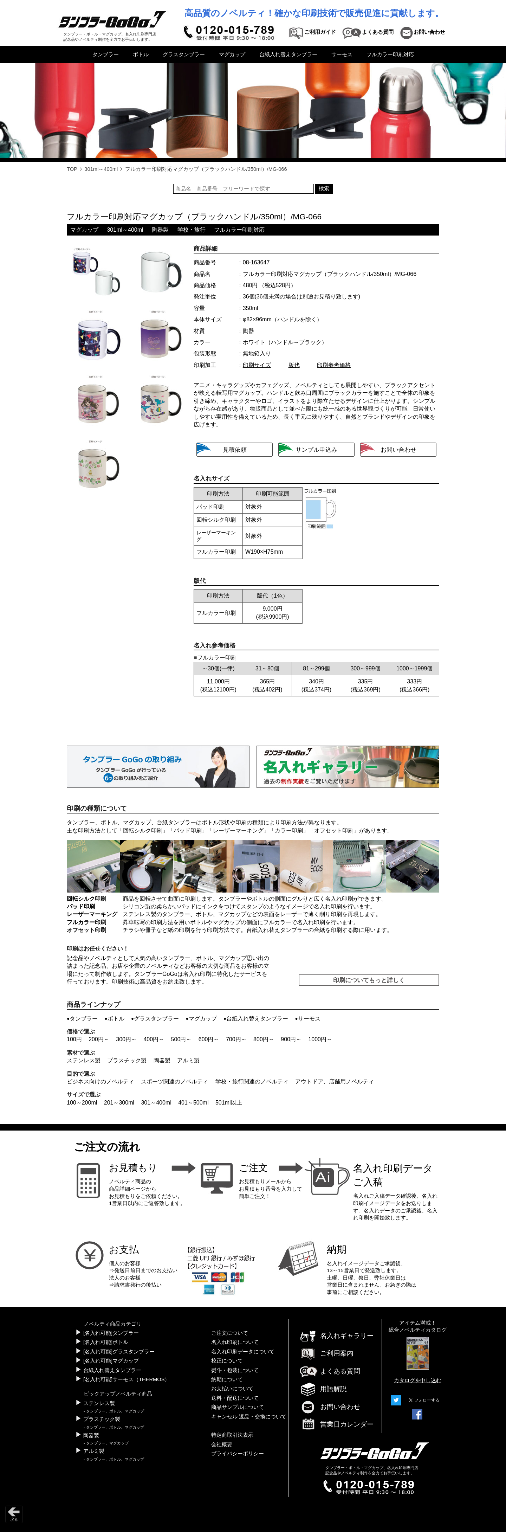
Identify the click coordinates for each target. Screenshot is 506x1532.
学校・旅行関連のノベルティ (251, 1081)
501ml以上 (228, 1103)
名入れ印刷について (235, 1342)
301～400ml (156, 1103)
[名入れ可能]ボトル (105, 1342)
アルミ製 (188, 1060)
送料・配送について (235, 1398)
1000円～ (320, 1039)
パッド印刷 (188, 830)
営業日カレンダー (336, 1425)
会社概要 (221, 1444)
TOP (72, 169)
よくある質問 (329, 1371)
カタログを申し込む (417, 1380)
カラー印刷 (289, 830)
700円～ (236, 1039)
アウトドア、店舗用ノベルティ (334, 1081)
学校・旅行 (191, 230)
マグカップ (232, 54)
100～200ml (82, 1103)
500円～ (181, 1039)
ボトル (141, 54)
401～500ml (193, 1103)
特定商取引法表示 (232, 1435)
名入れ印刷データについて (242, 1351)
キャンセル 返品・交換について (248, 1417)
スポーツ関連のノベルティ (174, 1081)
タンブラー (105, 54)
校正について (227, 1361)
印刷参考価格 (334, 365)
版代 (294, 365)
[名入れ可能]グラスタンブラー (119, 1351)
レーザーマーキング (238, 830)
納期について (227, 1379)
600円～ (209, 1039)
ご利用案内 (326, 1353)
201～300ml (119, 1103)
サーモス (341, 54)
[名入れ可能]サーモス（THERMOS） (126, 1379)
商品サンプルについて (237, 1407)
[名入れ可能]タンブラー (111, 1333)
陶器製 (160, 230)
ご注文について (229, 1333)
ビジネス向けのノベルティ (100, 1081)
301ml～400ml (101, 169)
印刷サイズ (257, 365)
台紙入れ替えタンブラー (288, 54)
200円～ (99, 1039)
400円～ (153, 1039)
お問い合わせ (329, 1406)
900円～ (291, 1039)
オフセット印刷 (333, 830)
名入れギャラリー (336, 1335)
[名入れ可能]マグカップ (111, 1361)
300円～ (126, 1039)
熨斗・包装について (235, 1370)
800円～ (263, 1039)
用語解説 (323, 1388)
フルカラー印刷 (86, 922)
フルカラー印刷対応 (390, 54)
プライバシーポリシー (237, 1453)
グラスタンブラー (184, 54)
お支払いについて (232, 1388)
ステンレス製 (83, 1060)
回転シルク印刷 (142, 830)
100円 (74, 1039)
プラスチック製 (127, 1060)
